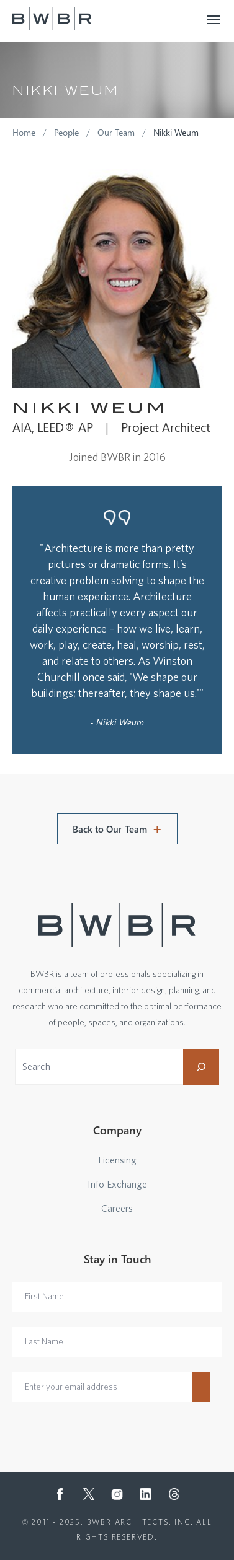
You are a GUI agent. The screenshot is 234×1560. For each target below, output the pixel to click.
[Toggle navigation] (214, 18)
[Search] (201, 1067)
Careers (117, 1209)
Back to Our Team (110, 829)
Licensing (117, 1160)
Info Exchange (117, 1185)
